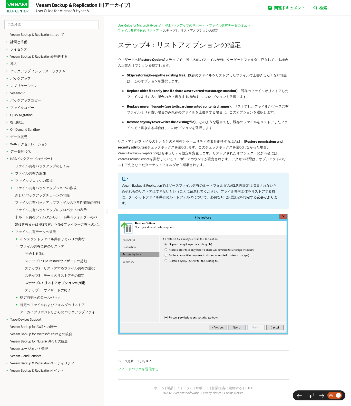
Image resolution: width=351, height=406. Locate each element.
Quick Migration (21, 115)
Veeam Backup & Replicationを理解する (39, 56)
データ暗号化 (20, 151)
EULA (249, 388)
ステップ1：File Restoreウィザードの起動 (56, 261)
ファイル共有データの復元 (35, 232)
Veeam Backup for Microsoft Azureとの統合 (41, 334)
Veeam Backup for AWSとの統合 (33, 327)
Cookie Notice (233, 393)
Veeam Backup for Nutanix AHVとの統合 (39, 341)
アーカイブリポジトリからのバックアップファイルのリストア (59, 312)
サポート (202, 388)
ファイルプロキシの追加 (34, 181)
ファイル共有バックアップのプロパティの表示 (51, 210)
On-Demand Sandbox (25, 129)
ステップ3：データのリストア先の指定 (55, 275)
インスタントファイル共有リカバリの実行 (52, 239)
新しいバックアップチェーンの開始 (42, 195)
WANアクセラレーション (29, 144)
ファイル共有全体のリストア (42, 246)
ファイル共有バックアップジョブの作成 (46, 188)
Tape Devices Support (25, 319)
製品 (170, 388)
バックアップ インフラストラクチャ (38, 71)
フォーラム (184, 388)
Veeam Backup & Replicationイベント (37, 370)
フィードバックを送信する (138, 369)
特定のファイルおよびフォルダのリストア (52, 305)
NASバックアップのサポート (32, 159)
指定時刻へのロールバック (40, 297)
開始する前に (35, 254)
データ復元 (18, 137)
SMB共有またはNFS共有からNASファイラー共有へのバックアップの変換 (57, 224)
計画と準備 (18, 42)
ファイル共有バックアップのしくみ (42, 166)
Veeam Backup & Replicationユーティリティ (42, 363)
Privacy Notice (211, 393)
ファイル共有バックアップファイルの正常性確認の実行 (57, 202)
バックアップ (20, 78)
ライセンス (18, 49)
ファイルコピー (22, 108)
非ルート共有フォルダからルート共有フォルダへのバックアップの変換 (57, 217)
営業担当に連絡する (227, 388)
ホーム (159, 388)
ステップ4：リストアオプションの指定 (55, 283)
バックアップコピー (25, 100)
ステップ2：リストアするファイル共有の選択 (60, 268)
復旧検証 (17, 122)
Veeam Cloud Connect (25, 356)
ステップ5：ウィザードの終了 (48, 290)
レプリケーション (24, 86)
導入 (13, 64)
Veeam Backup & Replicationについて (37, 35)
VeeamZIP (17, 93)
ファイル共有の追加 (30, 173)
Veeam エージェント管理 (29, 349)
